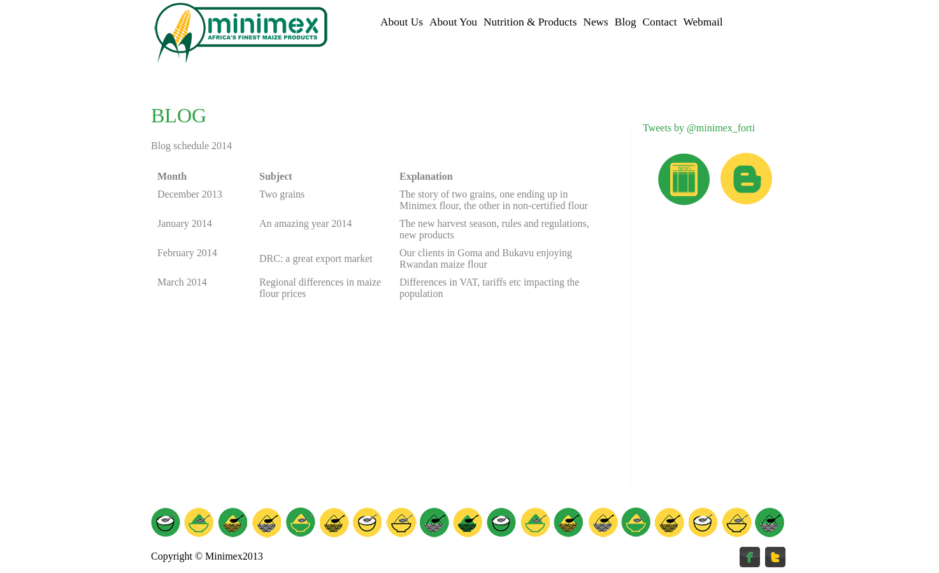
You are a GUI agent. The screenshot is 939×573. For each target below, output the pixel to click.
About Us (401, 22)
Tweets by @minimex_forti (699, 127)
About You (453, 22)
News (595, 22)
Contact (660, 22)
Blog (625, 22)
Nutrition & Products (530, 22)
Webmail (702, 22)
